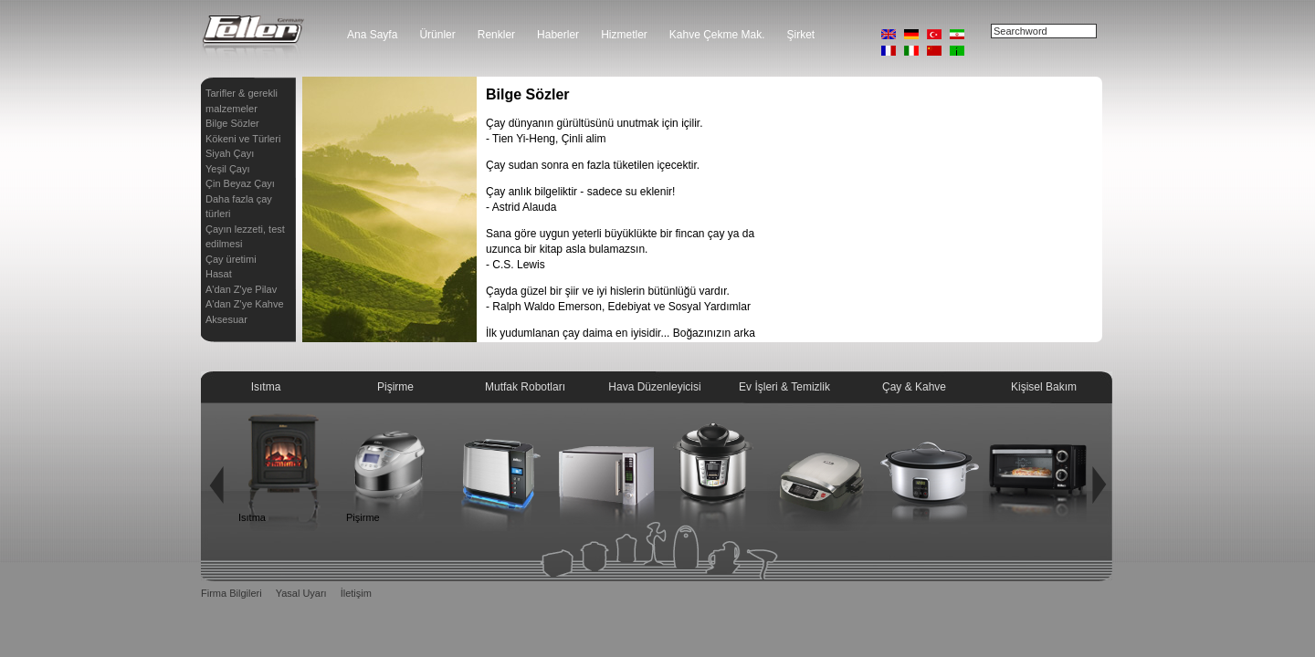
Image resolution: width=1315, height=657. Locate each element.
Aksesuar (226, 319)
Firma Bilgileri (231, 593)
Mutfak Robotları (525, 387)
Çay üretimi (231, 259)
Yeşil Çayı (227, 168)
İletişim (356, 593)
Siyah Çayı (229, 153)
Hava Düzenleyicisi (654, 387)
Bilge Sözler (232, 123)
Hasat (218, 273)
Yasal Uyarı (301, 593)
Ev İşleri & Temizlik (784, 387)
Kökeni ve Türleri (242, 138)
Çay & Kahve (914, 387)
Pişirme (395, 387)
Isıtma (266, 387)
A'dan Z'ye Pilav (241, 289)
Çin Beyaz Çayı (240, 183)
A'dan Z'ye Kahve (244, 303)
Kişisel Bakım (1044, 387)
